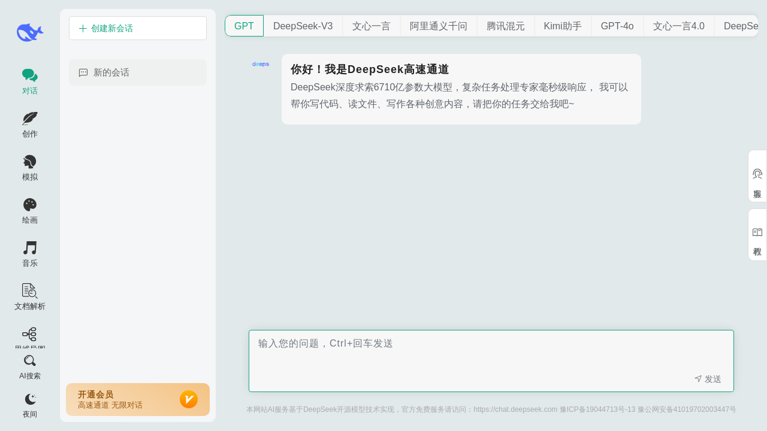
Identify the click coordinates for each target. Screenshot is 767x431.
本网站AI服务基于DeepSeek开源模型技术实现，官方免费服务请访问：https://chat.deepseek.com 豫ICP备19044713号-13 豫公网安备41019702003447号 (491, 409)
